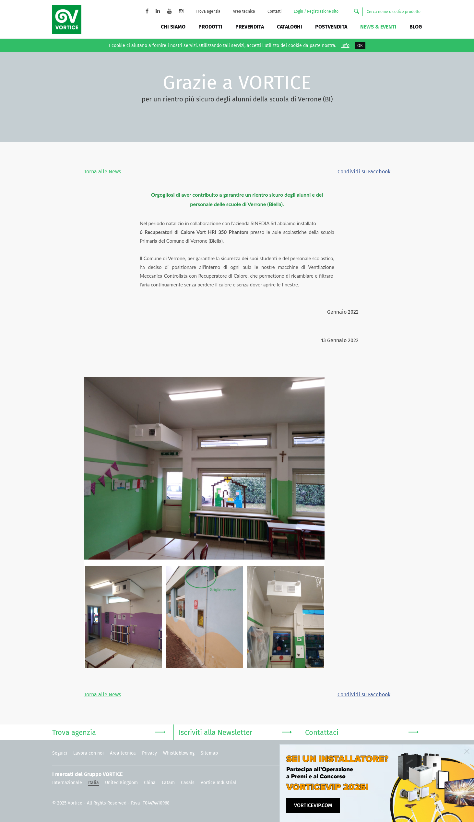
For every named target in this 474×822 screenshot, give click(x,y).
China (150, 782)
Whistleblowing (179, 753)
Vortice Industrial (218, 782)
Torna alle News (102, 171)
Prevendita (249, 27)
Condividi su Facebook (364, 171)
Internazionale (67, 782)
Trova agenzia (208, 11)
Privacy (149, 753)
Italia (93, 782)
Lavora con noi (88, 753)
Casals (188, 782)
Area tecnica (244, 11)
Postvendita (331, 27)
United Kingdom (121, 782)
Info (345, 45)
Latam (168, 782)
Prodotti (210, 27)
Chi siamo (173, 27)
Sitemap (209, 753)
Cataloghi (289, 27)
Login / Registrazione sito (316, 11)
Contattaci (362, 732)
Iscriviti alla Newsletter (235, 732)
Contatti (274, 11)
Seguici (59, 753)
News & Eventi (378, 27)
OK (360, 45)
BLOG (415, 27)
